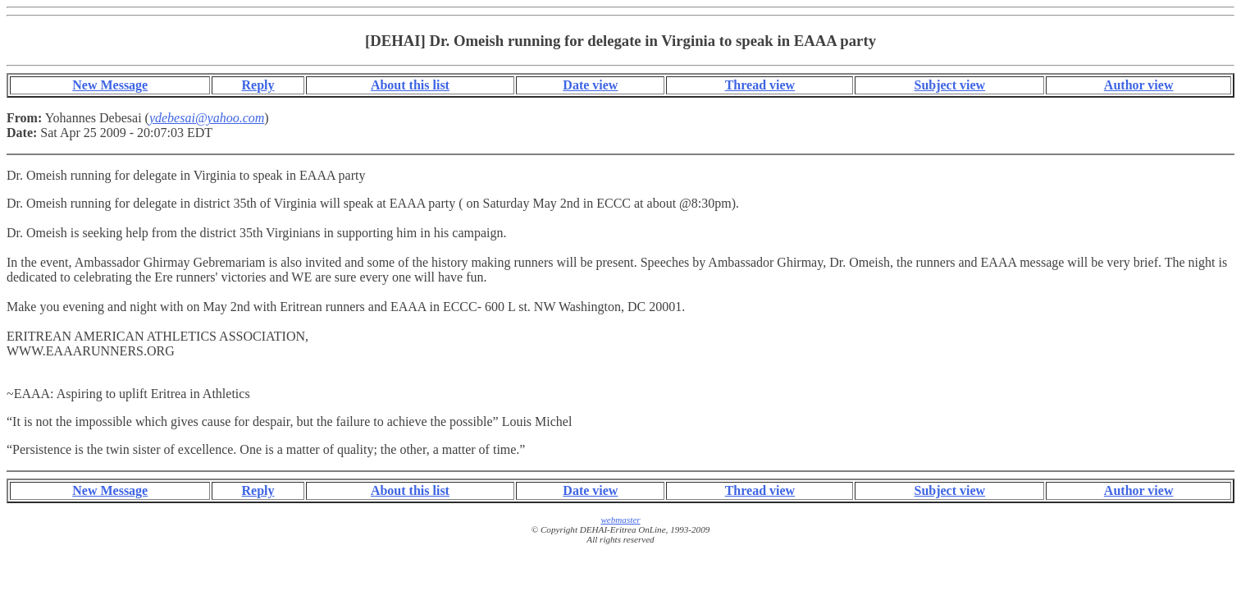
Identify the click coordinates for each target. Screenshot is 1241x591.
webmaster (620, 520)
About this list (410, 85)
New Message (110, 85)
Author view (1139, 85)
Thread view (760, 85)
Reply (257, 85)
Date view (590, 85)
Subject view (949, 85)
